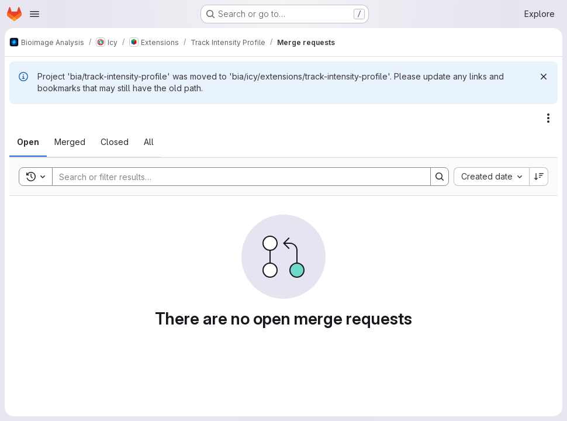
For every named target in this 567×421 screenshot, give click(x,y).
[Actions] (548, 118)
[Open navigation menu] (34, 14)
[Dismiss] (544, 77)
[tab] (28, 142)
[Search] (235, 177)
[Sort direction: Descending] (539, 176)
